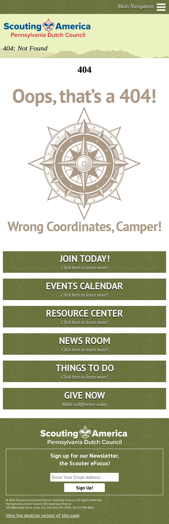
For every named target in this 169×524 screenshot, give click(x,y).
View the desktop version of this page (43, 515)
